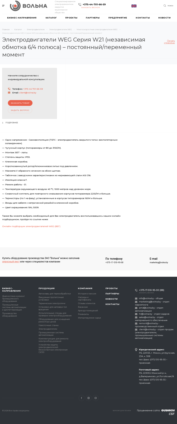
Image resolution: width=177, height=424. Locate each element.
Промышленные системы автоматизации (51, 333)
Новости (112, 299)
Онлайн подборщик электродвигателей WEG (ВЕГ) (31, 226)
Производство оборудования (9, 314)
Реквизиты (83, 314)
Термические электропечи (52, 303)
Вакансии (83, 307)
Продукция (46, 288)
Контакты (112, 304)
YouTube (96, 398)
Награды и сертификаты (84, 298)
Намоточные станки (48, 325)
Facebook (81, 398)
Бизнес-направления (11, 289)
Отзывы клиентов (86, 303)
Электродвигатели (48, 329)
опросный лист (11, 261)
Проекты (112, 288)
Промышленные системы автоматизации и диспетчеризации (14, 307)
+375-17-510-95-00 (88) (151, 290)
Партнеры (112, 293)
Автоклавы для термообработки (55, 293)
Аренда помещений (88, 310)
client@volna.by (27, 92)
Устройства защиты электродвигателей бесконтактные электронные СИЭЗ (53, 348)
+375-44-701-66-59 (94, 4)
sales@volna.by (147, 317)
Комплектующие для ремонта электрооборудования (53, 339)
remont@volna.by (148, 323)
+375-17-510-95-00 (114, 262)
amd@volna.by (147, 307)
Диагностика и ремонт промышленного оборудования (13, 298)
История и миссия (87, 293)
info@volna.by (146, 298)
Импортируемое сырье (89, 318)
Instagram (89, 398)
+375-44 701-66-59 (33, 89)
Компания (85, 288)
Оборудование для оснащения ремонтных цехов (54, 320)
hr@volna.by (145, 314)
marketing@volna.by (159, 262)
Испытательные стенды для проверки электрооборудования (55, 314)
